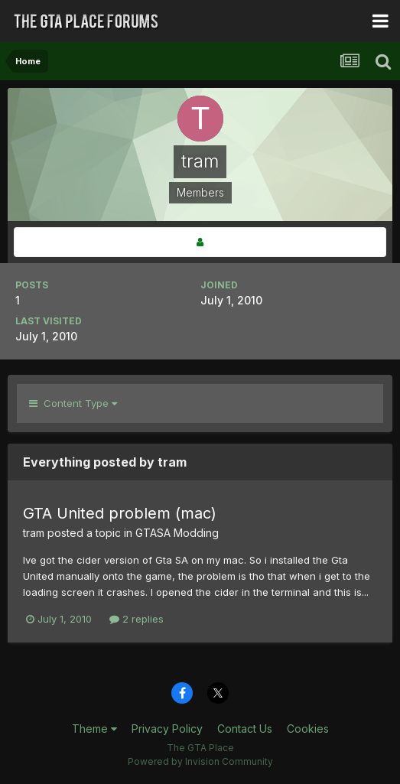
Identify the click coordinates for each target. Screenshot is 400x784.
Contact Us (244, 728)
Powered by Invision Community (200, 761)
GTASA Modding (177, 532)
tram (33, 532)
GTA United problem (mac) (119, 513)
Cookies (308, 728)
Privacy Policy (167, 728)
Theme (94, 728)
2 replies (136, 619)
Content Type (73, 403)
